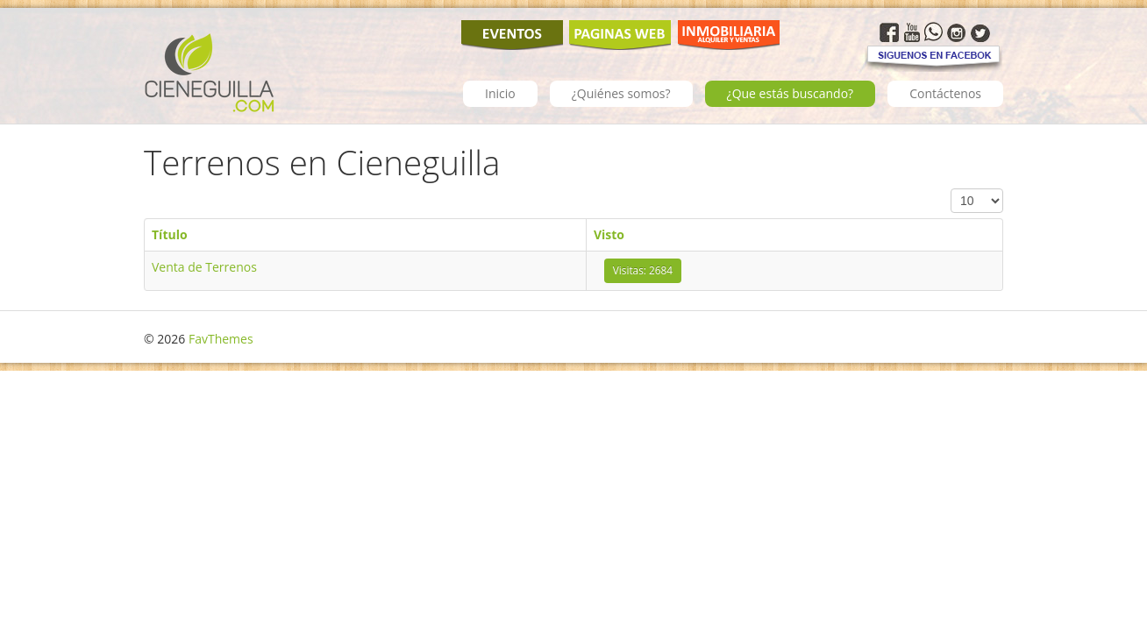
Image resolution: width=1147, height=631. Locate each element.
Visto (609, 234)
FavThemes (221, 338)
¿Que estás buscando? (790, 93)
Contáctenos (945, 93)
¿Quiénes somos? (621, 93)
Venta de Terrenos (204, 267)
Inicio (500, 93)
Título (170, 234)
